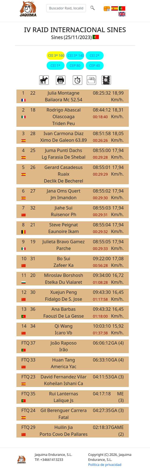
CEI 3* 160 (55, 55)
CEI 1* (55, 65)
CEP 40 (94, 65)
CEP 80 (75, 65)
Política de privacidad (104, 464)
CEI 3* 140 (75, 55)
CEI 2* (94, 55)
